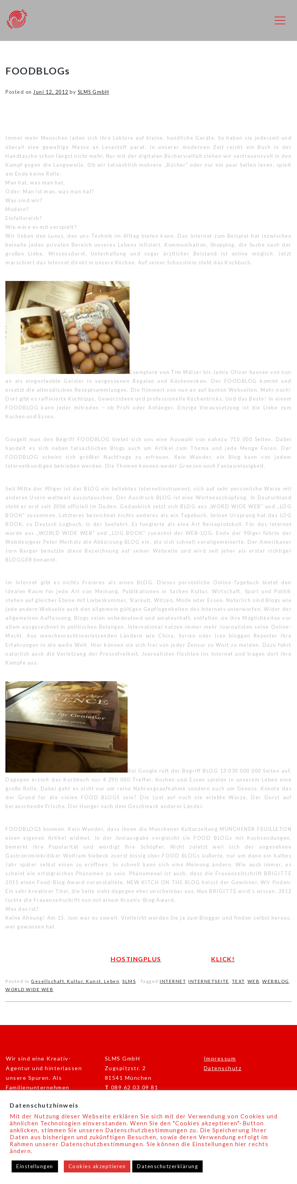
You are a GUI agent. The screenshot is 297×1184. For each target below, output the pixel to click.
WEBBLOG (275, 981)
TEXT (238, 981)
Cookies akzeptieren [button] (97, 1166)
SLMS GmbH (93, 92)
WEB (254, 981)
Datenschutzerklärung (167, 1166)
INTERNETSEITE (208, 981)
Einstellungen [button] (34, 1166)
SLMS (129, 981)
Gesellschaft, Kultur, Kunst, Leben (75, 981)
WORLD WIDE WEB (29, 989)
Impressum (220, 1058)
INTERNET (173, 981)
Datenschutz (223, 1068)
